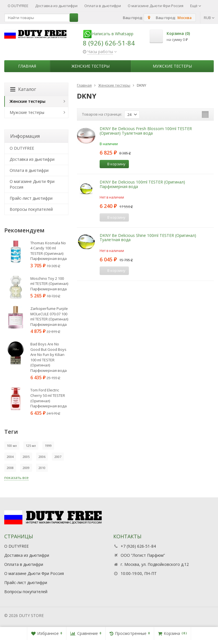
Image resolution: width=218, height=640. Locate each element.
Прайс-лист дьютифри (31, 198)
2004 (10, 457)
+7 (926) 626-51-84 (138, 546)
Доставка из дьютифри (56, 5)
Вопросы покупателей (31, 209)
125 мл (31, 445)
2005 (26, 457)
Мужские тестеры (172, 66)
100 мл (12, 445)
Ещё (195, 5)
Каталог (23, 89)
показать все (16, 477)
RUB (209, 17)
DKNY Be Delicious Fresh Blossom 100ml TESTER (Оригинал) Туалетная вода (146, 130)
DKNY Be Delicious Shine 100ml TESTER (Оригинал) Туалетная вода (148, 237)
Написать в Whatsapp (108, 33)
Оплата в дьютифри (102, 5)
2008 (10, 468)
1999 (48, 445)
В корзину (113, 163)
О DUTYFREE (18, 5)
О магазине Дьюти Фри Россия (155, 5)
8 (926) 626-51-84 (109, 43)
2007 (57, 457)
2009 (26, 468)
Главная (27, 66)
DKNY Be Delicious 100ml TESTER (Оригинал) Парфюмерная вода (142, 184)
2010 (42, 468)
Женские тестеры (91, 66)
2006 (42, 457)
